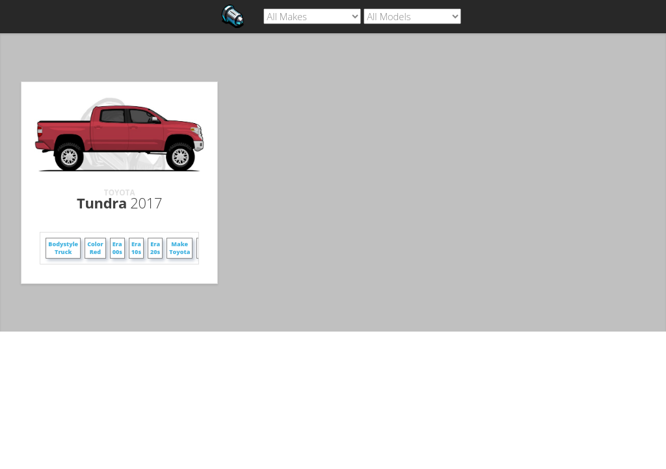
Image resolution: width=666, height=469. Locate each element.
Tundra (119, 202)
